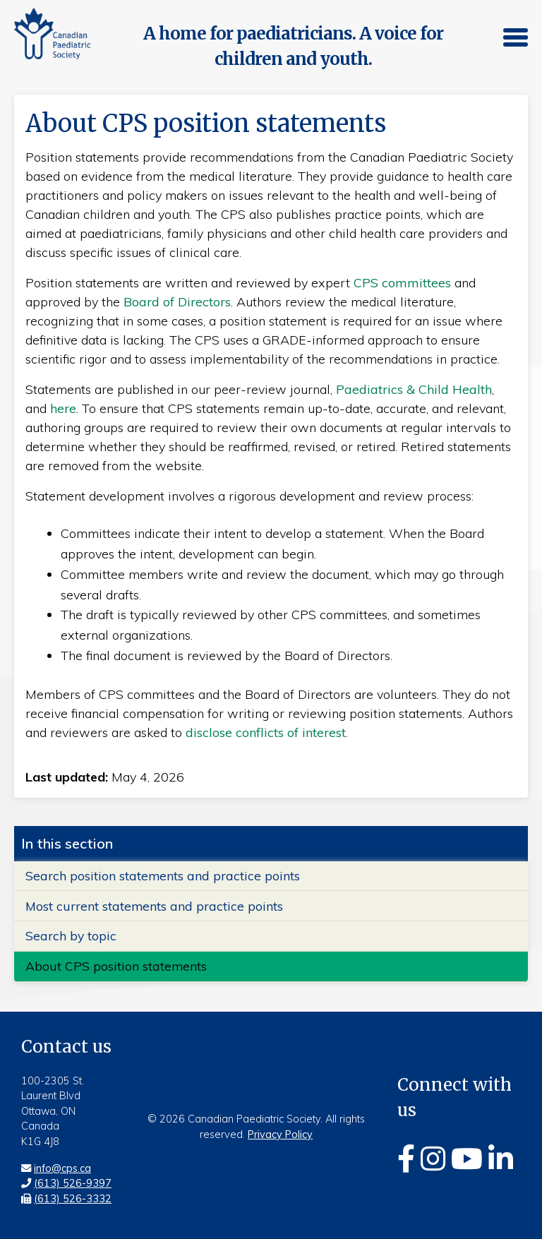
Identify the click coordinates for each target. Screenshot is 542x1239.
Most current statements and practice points (154, 906)
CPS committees (402, 283)
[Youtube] (467, 1158)
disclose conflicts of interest (266, 732)
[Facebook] (406, 1158)
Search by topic (70, 935)
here (63, 408)
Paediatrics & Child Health (414, 389)
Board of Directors (177, 302)
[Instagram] (433, 1158)
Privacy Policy (280, 1134)
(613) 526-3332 (73, 1198)
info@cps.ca (62, 1168)
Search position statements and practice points (162, 875)
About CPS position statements (116, 966)
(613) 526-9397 (73, 1183)
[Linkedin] (500, 1158)
